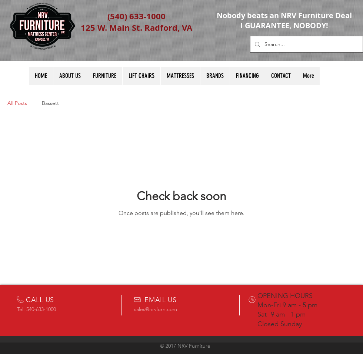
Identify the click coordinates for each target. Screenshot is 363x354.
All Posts (17, 103)
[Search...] (305, 44)
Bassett (50, 103)
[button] (180, 76)
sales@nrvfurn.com (155, 309)
